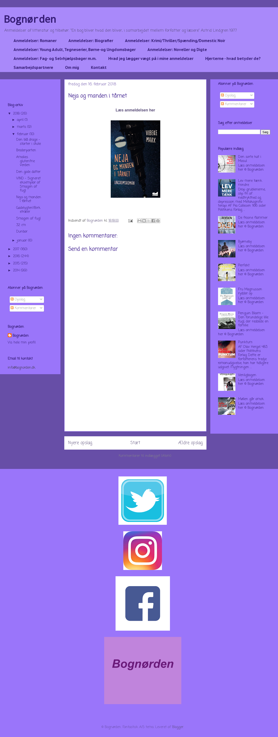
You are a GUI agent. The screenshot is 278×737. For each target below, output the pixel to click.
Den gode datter (28, 172)
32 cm (21, 225)
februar (23, 134)
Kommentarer (23, 308)
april (21, 120)
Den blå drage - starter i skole (28, 141)
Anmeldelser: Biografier (90, 40)
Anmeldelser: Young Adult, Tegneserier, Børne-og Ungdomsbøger (75, 49)
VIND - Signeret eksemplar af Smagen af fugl (28, 184)
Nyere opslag (80, 443)
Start (135, 443)
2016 (17, 256)
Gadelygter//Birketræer (28, 210)
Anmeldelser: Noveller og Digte (177, 49)
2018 (17, 113)
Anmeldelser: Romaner (35, 40)
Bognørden (30, 19)
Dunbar (22, 231)
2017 (17, 249)
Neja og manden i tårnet (28, 199)
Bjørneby (245, 241)
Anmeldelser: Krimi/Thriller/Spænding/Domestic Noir (175, 40)
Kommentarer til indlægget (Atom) (145, 456)
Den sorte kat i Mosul (249, 159)
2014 (17, 270)
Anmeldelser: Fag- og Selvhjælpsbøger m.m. (55, 58)
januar (22, 240)
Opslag (18, 299)
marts (22, 127)
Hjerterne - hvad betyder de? (233, 58)
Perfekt (243, 265)
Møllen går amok (251, 399)
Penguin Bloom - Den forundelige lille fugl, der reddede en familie (253, 319)
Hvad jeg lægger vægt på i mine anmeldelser (150, 58)
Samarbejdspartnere (33, 67)
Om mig (72, 67)
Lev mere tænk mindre (250, 183)
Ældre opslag (190, 443)
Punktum (245, 342)
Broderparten (26, 150)
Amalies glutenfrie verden (25, 161)
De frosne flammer (253, 217)
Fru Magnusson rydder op (250, 291)
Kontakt (99, 67)
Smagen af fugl (28, 218)
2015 (17, 263)
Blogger (177, 727)
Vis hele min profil (22, 342)
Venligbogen (247, 375)
